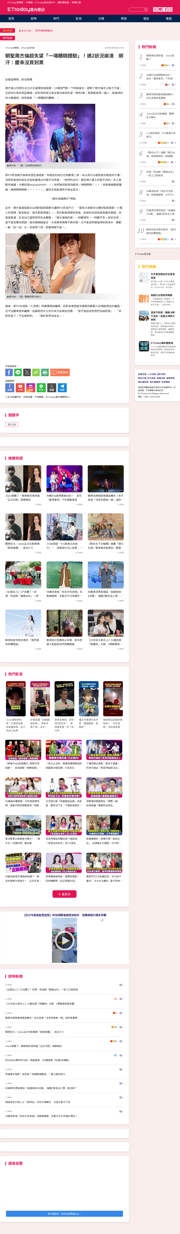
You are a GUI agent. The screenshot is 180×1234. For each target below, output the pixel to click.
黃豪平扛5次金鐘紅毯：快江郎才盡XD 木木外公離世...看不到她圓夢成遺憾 (104, 880)
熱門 (56, 18)
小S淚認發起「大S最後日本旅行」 (161, 134)
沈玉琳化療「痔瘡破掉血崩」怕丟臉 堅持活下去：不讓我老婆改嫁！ (64, 805)
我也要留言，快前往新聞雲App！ (64, 1213)
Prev (10, 701)
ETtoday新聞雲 (15, 2)
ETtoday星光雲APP (45, 2)
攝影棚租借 (63, 2)
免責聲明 (165, 381)
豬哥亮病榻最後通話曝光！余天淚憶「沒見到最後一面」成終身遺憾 (105, 500)
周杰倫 (12, 424)
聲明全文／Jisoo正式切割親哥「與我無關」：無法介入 (34, 1032)
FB (165, 9)
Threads (155, 9)
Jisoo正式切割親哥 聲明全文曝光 (160, 115)
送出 (146, 9)
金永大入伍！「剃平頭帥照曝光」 (37, 30)
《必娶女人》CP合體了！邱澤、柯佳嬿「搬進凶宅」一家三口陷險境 (23, 596)
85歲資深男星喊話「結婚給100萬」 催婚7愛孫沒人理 (160, 212)
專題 (169, 18)
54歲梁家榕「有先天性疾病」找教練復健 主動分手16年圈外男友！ (64, 596)
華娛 (124, 18)
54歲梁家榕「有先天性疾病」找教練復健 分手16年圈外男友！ (160, 192)
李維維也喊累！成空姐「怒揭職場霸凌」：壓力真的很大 (35, 1074)
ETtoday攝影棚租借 (162, 343)
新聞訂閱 (76, 2)
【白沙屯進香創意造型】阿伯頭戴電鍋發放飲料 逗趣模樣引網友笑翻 (64, 915)
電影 (146, 18)
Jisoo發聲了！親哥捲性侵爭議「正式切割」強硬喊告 (33, 1046)
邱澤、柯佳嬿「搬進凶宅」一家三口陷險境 (160, 173)
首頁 (11, 18)
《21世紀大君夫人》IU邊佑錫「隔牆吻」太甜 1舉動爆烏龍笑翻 (105, 644)
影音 (79, 18)
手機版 (29, 2)
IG (170, 9)
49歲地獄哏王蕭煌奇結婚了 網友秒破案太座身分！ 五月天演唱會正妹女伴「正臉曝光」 (23, 880)
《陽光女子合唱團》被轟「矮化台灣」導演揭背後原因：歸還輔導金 (105, 548)
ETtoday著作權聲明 (57, 396)
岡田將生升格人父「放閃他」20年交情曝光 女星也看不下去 (37, 1102)
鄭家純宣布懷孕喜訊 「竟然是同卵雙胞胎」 (161, 231)
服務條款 (170, 377)
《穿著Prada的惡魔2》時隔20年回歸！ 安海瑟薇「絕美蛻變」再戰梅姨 (23, 768)
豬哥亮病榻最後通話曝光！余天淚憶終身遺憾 (160, 96)
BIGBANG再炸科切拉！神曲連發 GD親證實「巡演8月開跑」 (38, 1060)
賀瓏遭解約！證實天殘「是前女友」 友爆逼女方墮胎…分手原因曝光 (103, 843)
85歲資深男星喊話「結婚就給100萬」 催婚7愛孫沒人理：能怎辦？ (105, 596)
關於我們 (161, 374)
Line (160, 9)
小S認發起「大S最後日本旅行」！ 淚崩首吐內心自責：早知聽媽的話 (64, 548)
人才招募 (152, 374)
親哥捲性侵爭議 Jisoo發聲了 (160, 57)
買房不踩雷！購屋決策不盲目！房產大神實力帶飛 (163, 316)
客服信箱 (161, 377)
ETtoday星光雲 (26, 9)
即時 (34, 18)
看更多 (66, 894)
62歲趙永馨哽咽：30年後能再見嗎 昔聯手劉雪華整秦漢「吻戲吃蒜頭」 (23, 805)
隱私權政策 (143, 381)
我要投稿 (142, 374)
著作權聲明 (155, 381)
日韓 (101, 18)
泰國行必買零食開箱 (161, 295)
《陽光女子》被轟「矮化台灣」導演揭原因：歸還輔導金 (160, 154)
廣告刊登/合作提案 (147, 377)
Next (119, 701)
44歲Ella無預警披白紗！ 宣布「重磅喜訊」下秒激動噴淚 (160, 76)
